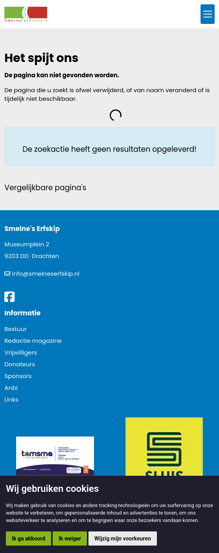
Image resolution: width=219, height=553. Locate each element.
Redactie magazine (33, 341)
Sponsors (17, 376)
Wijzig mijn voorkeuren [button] (122, 538)
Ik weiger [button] (70, 538)
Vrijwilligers (20, 352)
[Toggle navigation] (208, 14)
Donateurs (19, 364)
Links (11, 399)
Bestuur (15, 329)
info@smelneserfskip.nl (45, 273)
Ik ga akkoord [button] (28, 538)
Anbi (11, 388)
